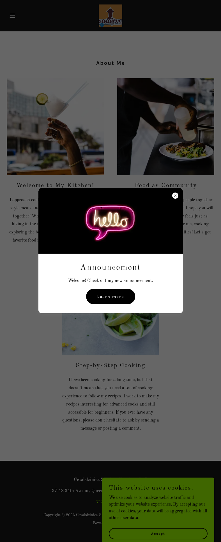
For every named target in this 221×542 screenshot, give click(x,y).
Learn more (110, 296)
